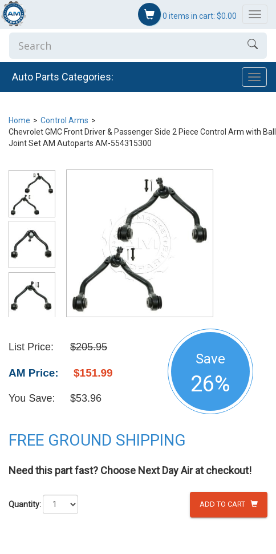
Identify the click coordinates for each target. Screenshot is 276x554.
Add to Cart (229, 504)
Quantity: (25, 504)
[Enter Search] (123, 46)
